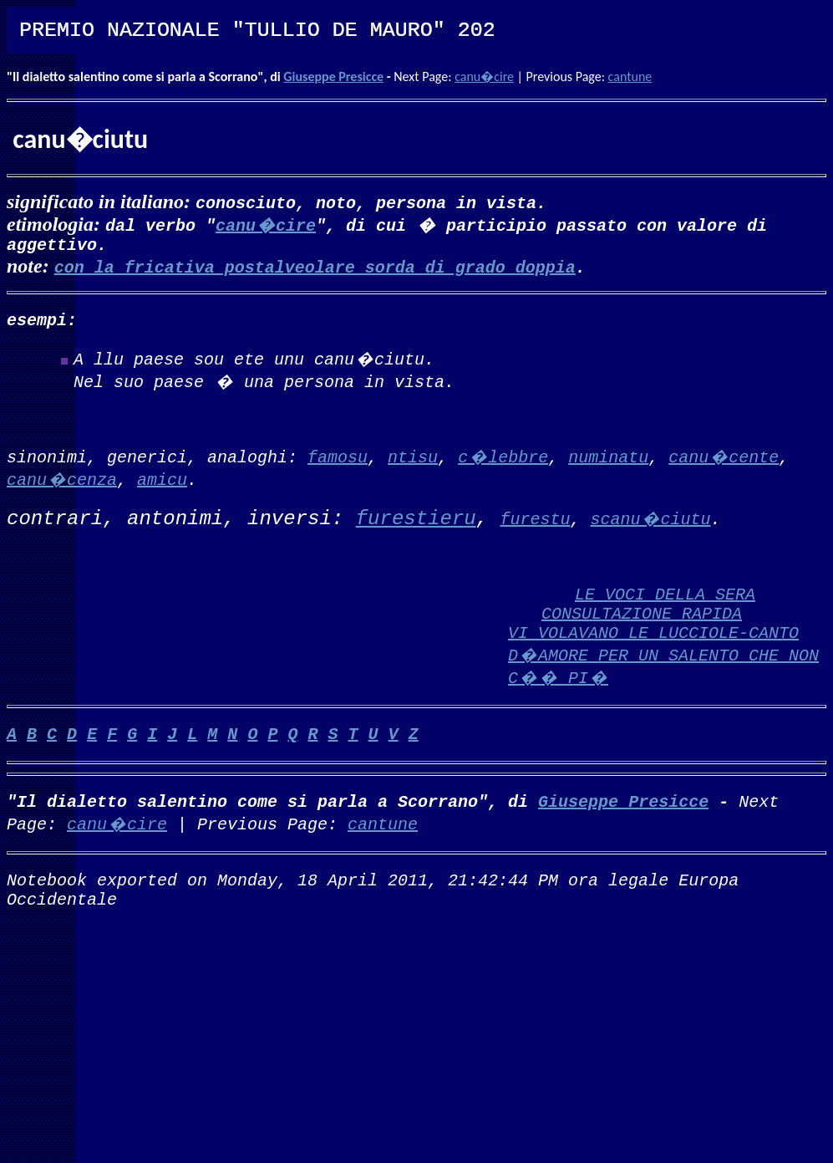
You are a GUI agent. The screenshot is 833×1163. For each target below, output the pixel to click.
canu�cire (484, 76)
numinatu (608, 466)
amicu (162, 488)
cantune (630, 76)
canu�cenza (62, 488)
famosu (337, 466)
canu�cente (723, 466)
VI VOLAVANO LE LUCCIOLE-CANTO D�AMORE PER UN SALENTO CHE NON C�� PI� (663, 681)
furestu (535, 528)
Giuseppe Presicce (333, 76)
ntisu (413, 466)
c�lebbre (503, 466)
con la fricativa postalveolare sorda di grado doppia (315, 269)
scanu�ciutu (651, 528)
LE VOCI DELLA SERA (665, 613)
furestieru (416, 529)
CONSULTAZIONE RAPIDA (641, 636)
